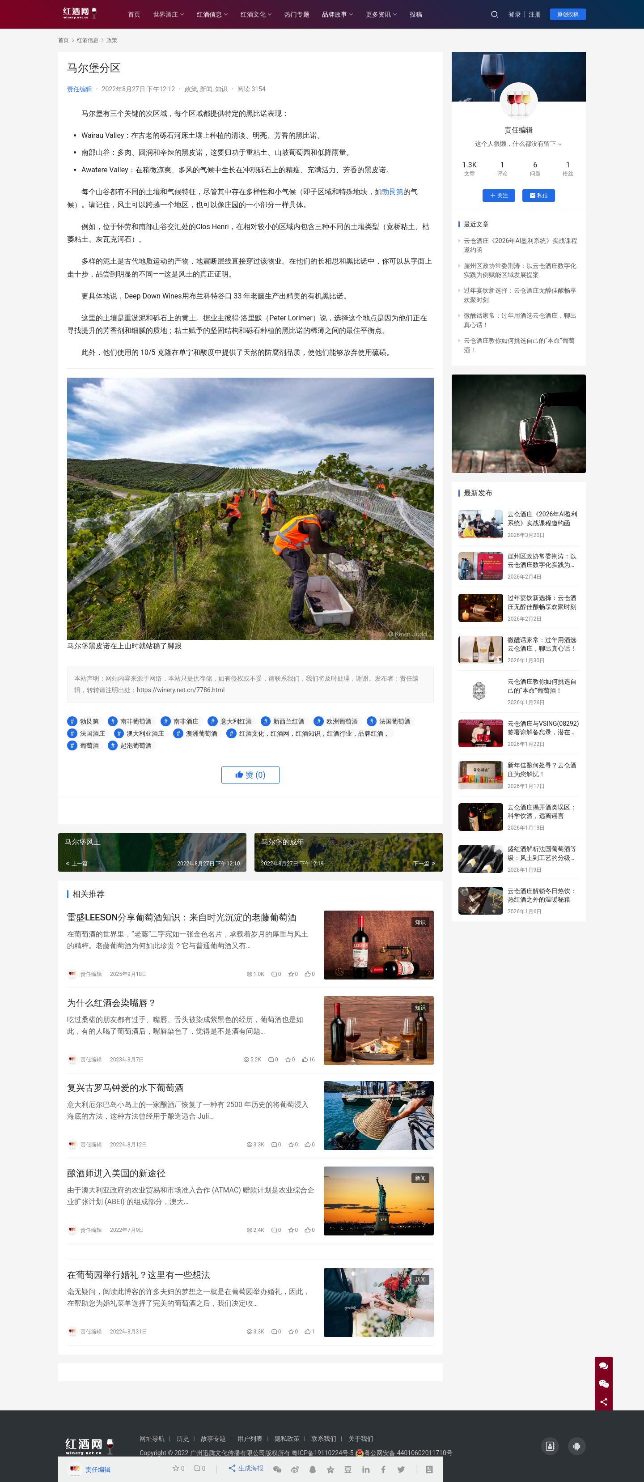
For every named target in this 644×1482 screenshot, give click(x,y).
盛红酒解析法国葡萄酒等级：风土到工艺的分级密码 (542, 857)
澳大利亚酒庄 (145, 733)
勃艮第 (392, 191)
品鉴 (420, 1097)
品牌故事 (343, 14)
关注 (499, 195)
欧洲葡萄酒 (342, 721)
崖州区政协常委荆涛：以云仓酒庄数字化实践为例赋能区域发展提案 (542, 565)
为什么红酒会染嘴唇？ (112, 1005)
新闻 (206, 89)
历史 (183, 1438)
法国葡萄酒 (395, 721)
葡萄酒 (89, 745)
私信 (539, 195)
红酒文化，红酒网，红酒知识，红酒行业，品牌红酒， (314, 733)
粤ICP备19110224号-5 (322, 1452)
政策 (191, 89)
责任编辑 (79, 89)
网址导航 (152, 1438)
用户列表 (250, 1438)
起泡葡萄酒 (136, 745)
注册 (535, 14)
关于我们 (360, 1438)
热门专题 (305, 14)
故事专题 (213, 1438)
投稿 (425, 14)
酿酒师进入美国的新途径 (116, 1180)
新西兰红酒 (289, 721)
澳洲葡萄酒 (201, 733)
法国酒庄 (92, 733)
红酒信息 (218, 14)
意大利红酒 (236, 721)
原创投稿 (568, 14)
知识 (221, 89)
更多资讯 (387, 14)
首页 (143, 14)
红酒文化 (262, 14)
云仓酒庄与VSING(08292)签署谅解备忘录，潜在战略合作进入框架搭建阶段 (543, 732)
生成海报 (246, 1469)
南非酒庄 (186, 721)
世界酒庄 (174, 14)
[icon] (550, 1446)
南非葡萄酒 (136, 721)
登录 (514, 14)
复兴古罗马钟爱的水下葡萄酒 (125, 1092)
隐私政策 (287, 1438)
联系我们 (323, 1438)
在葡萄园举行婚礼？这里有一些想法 (138, 1285)
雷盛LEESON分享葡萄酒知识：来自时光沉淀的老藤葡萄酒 (182, 918)
